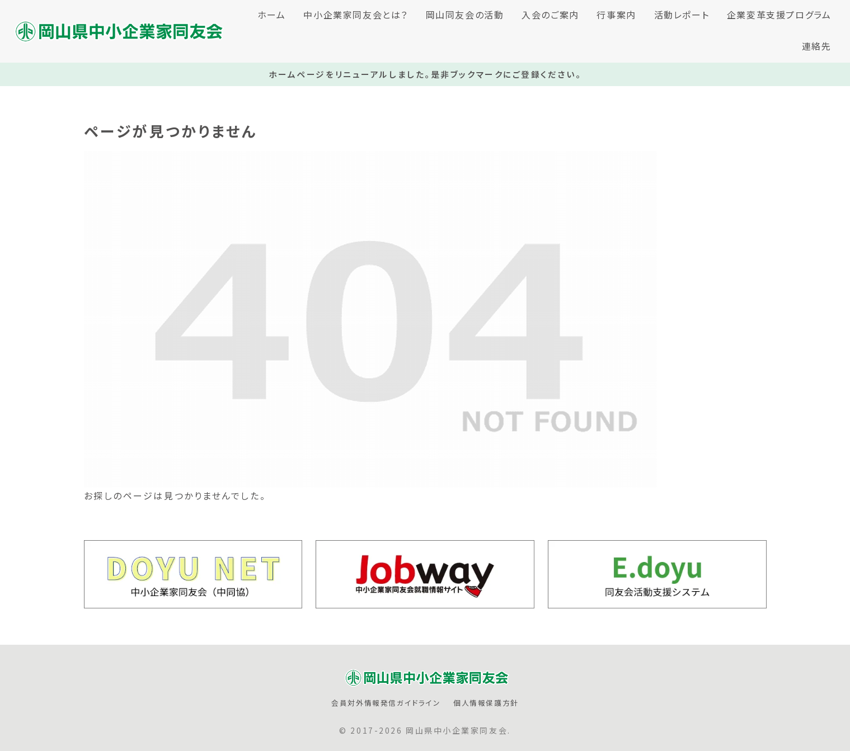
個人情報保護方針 (486, 703)
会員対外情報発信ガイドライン (385, 703)
